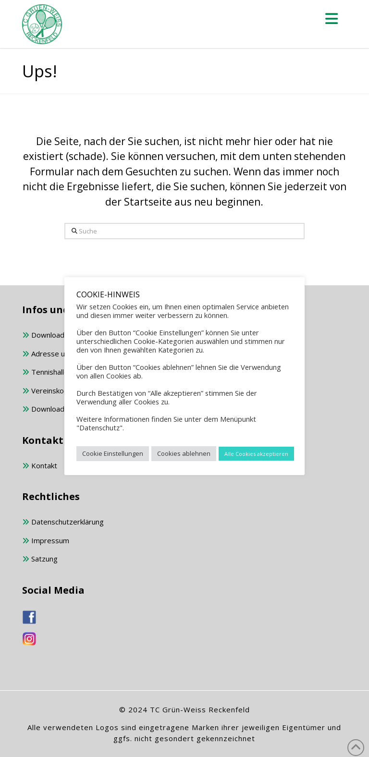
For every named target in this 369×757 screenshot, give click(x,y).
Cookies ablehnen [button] (183, 453)
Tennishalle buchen (58, 372)
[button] (331, 18)
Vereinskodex (49, 391)
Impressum (45, 541)
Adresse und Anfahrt (60, 354)
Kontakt (39, 466)
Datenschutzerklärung (63, 522)
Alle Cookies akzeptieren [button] (256, 453)
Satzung (40, 559)
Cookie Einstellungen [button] (112, 453)
